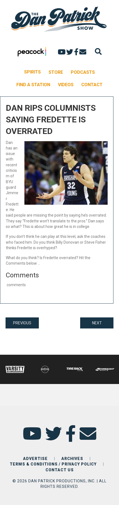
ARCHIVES (72, 458)
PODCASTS (83, 72)
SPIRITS (32, 72)
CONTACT (92, 84)
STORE (56, 72)
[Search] (98, 51)
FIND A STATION (33, 84)
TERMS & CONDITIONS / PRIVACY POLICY (53, 464)
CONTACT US (59, 470)
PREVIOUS (22, 323)
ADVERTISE (35, 458)
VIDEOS (66, 84)
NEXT (97, 323)
